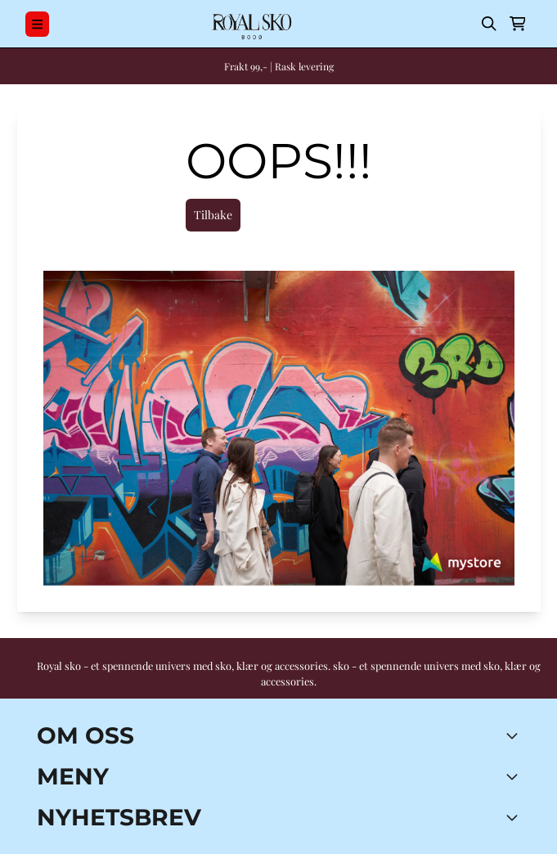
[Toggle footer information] (514, 735)
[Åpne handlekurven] (517, 24)
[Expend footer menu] (514, 776)
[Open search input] (489, 23)
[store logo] (250, 23)
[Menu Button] (37, 24)
